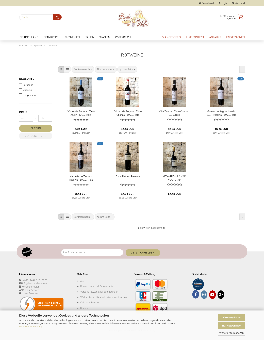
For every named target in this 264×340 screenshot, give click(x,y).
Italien (89, 37)
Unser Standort (30, 293)
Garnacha (26, 84)
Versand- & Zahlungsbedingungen (99, 291)
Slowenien (72, 37)
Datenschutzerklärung (30, 326)
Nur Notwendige (231, 325)
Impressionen (235, 37)
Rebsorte (26, 78)
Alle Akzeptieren (231, 317)
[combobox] (83, 69)
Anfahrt (215, 37)
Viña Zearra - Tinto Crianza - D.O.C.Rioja (174, 113)
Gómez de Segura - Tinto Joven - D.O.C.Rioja (81, 113)
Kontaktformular (30, 286)
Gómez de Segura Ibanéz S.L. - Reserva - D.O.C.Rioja (221, 113)
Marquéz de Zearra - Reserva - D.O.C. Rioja (81, 178)
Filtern (36, 128)
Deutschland (29, 37)
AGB (82, 281)
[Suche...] (57, 17)
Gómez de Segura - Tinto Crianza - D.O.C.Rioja (128, 113)
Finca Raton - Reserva (128, 176)
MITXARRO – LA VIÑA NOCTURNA (174, 178)
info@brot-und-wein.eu (34, 283)
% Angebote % (171, 37)
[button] (61, 69)
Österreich (123, 37)
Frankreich (51, 37)
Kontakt (84, 308)
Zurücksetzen (35, 136)
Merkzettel (238, 3)
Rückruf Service (30, 290)
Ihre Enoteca (195, 37)
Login (223, 3)
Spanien (104, 37)
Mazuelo (25, 89)
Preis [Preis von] (23, 112)
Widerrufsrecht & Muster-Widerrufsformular (104, 297)
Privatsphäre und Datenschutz (96, 286)
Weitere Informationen (231, 333)
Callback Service (89, 302)
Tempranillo (27, 94)
